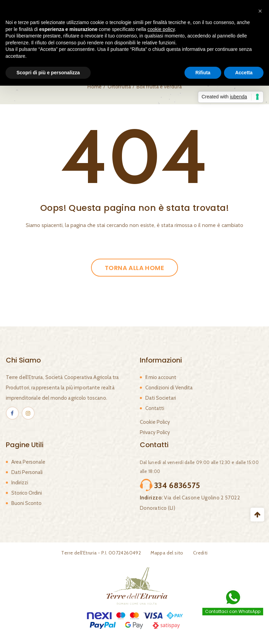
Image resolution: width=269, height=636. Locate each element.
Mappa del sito (166, 553)
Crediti (200, 553)
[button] (260, 11)
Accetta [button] (244, 72)
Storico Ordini (26, 493)
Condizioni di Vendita (169, 388)
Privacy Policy (155, 432)
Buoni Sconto (26, 503)
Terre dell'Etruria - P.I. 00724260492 (101, 553)
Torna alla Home (134, 267)
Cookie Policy (155, 422)
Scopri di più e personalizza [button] (48, 72)
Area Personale (28, 462)
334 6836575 (177, 485)
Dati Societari (160, 398)
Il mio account (160, 377)
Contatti (154, 408)
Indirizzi (19, 482)
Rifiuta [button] (203, 72)
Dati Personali (27, 472)
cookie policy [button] (161, 29)
